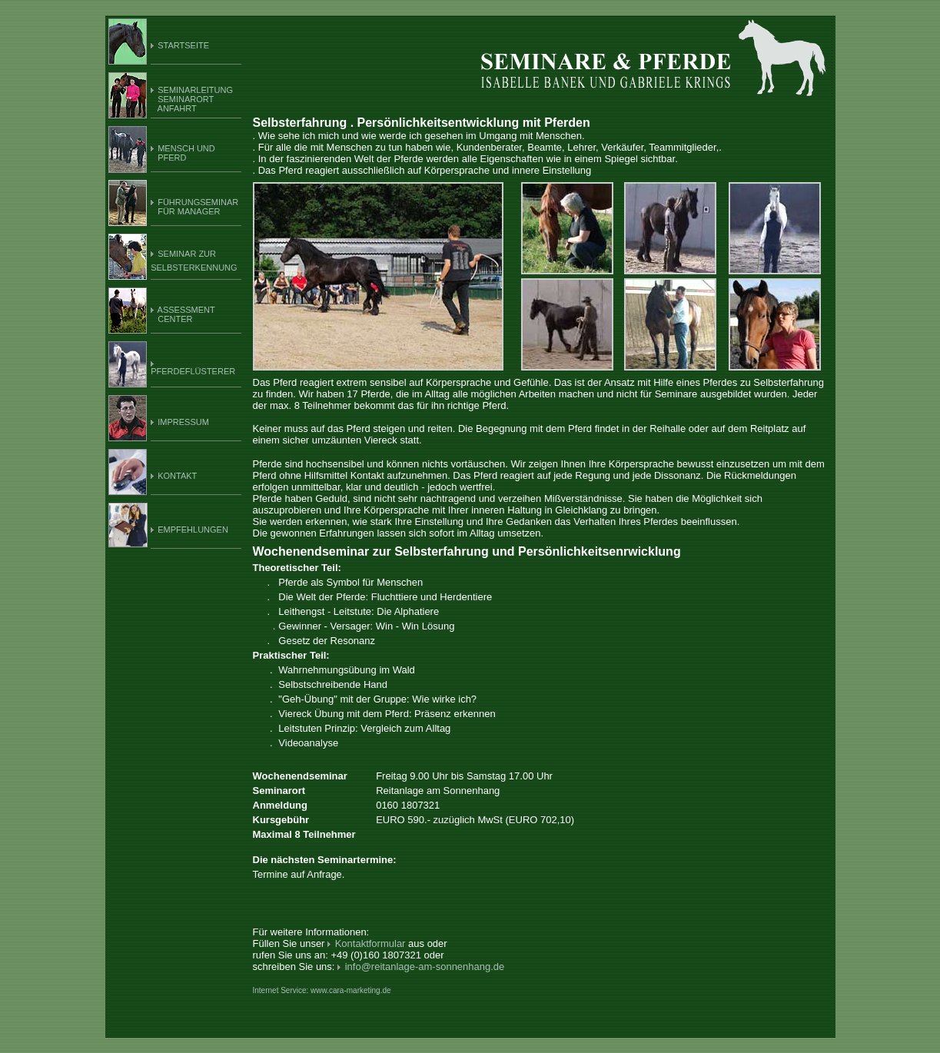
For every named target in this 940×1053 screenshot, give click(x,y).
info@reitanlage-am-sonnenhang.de (425, 966)
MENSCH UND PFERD (183, 153)
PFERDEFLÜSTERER (193, 371)
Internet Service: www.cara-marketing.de (322, 990)
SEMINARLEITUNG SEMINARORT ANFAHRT (192, 99)
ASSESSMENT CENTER (183, 314)
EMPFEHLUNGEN (191, 529)
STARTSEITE (183, 45)
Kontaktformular (370, 943)
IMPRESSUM (183, 422)
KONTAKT (177, 475)
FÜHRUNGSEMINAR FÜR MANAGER (194, 207)
